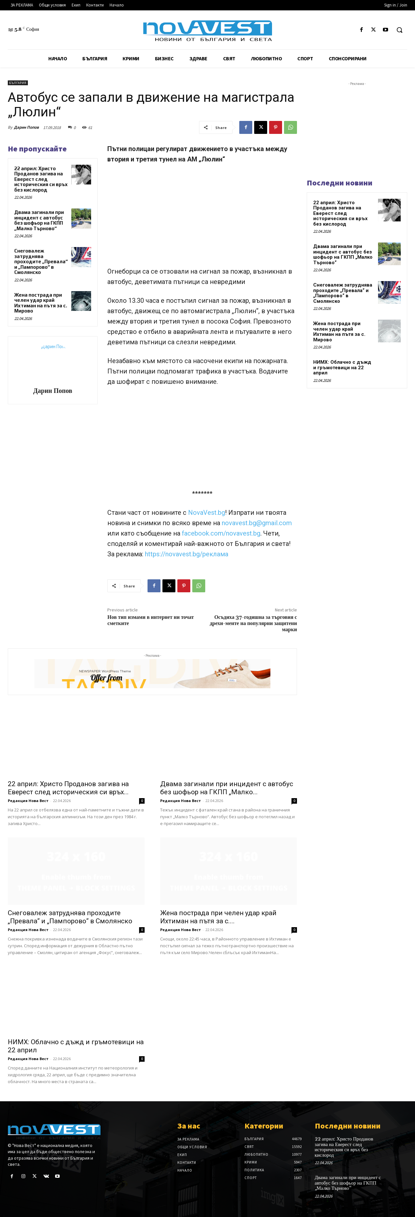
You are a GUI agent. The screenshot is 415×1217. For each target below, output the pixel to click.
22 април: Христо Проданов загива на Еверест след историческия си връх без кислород (41, 179)
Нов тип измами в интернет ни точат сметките (150, 620)
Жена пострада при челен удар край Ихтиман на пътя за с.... (218, 917)
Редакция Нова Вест (28, 800)
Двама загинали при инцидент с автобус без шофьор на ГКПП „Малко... (226, 788)
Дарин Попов (26, 127)
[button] (399, 30)
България (18, 82)
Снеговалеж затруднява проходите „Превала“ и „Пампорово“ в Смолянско (41, 261)
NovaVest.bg (206, 512)
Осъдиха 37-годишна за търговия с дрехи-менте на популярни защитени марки (253, 623)
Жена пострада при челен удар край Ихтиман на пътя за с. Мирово (40, 303)
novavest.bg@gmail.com (257, 523)
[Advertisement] (202, 218)
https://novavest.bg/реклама (186, 554)
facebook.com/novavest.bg (221, 533)
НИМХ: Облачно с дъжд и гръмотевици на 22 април (342, 367)
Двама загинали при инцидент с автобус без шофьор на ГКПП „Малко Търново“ (39, 220)
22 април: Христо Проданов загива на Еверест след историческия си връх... (68, 788)
